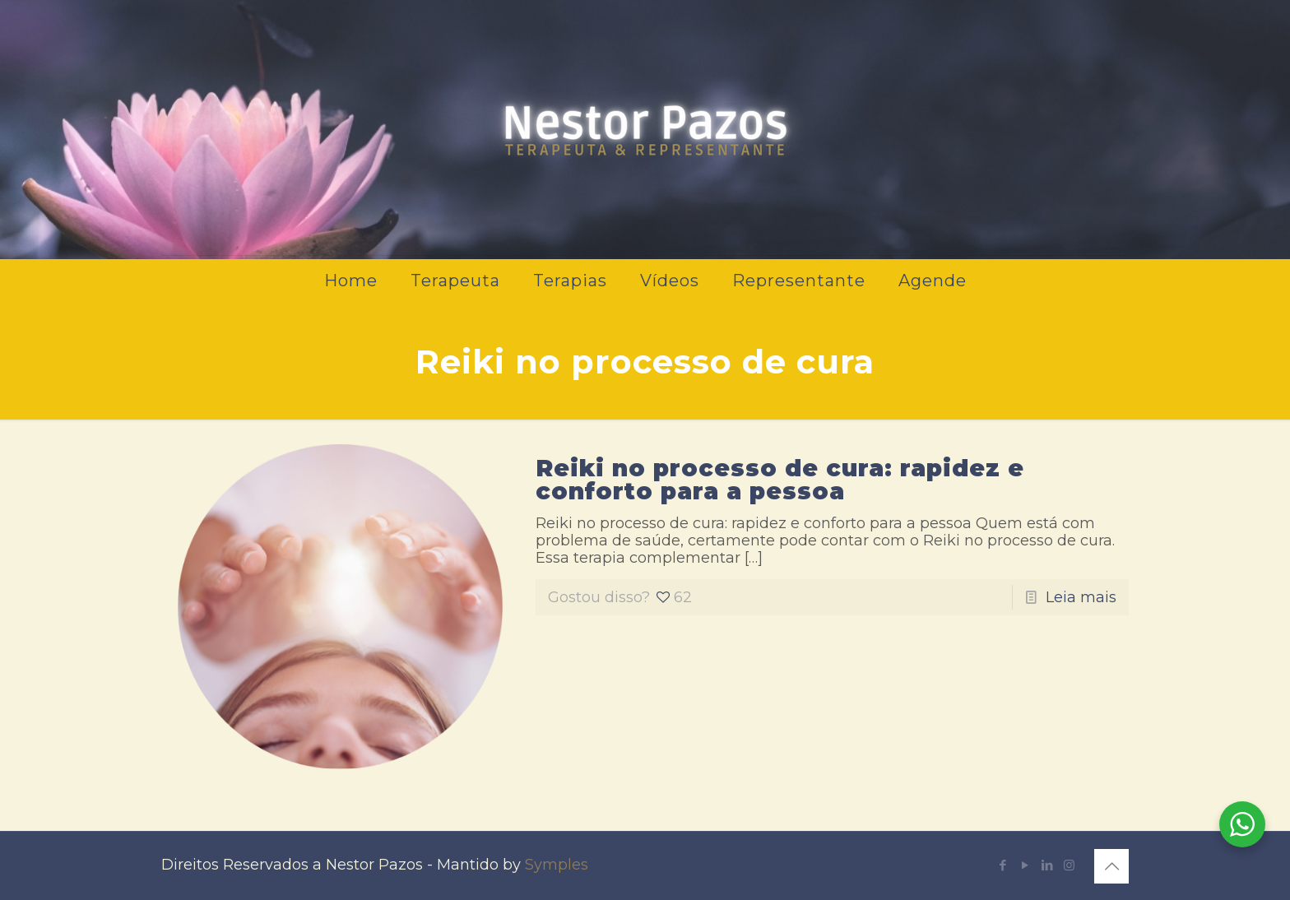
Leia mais (1081, 597)
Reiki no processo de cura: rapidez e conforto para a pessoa (780, 479)
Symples (556, 865)
